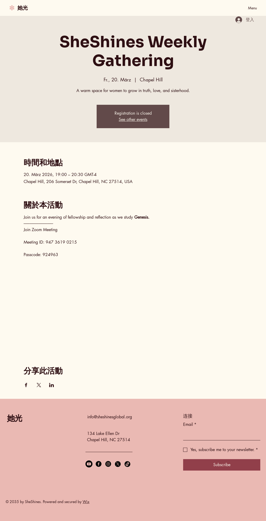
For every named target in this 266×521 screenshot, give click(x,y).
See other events (133, 119)
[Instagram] (108, 463)
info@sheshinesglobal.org (109, 417)
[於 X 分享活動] (38, 385)
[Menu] (246, 7)
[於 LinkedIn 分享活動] (51, 385)
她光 (22, 7)
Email (189, 424)
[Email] (220, 435)
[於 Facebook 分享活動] (26, 385)
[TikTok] (127, 463)
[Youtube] (88, 463)
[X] (117, 463)
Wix (86, 501)
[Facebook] (98, 463)
